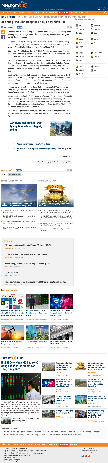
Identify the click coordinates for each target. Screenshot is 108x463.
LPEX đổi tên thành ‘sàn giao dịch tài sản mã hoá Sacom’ (36, 343)
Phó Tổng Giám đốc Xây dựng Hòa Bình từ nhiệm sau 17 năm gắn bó (19, 222)
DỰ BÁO (15, 13)
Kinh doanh (8, 248)
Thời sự (58, 416)
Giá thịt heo (29, 435)
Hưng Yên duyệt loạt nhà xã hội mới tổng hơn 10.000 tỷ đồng (27, 263)
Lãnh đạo (38, 17)
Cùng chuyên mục (48, 180)
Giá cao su (44, 435)
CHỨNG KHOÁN (53, 13)
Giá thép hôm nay (9, 435)
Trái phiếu (82, 17)
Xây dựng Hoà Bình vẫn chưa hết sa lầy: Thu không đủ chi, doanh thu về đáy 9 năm (18, 205)
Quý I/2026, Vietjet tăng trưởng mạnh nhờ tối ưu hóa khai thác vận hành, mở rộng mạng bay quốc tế (56, 211)
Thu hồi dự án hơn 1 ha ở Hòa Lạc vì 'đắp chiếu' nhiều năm (26, 254)
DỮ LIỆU (81, 13)
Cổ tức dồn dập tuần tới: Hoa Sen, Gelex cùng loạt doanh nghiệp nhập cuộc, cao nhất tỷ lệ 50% (55, 203)
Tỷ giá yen (38, 431)
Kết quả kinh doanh (25, 17)
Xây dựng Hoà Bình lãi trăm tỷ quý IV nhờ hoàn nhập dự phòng (26, 126)
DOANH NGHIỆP (63, 13)
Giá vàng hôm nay (9, 431)
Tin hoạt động (70, 17)
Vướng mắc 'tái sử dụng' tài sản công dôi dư (64, 412)
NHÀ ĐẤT (44, 13)
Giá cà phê (63, 431)
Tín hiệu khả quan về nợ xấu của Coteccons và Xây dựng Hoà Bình (19, 211)
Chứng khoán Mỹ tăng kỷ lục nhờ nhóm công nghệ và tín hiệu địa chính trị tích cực (96, 414)
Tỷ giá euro (46, 431)
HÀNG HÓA (22, 13)
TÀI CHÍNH (37, 13)
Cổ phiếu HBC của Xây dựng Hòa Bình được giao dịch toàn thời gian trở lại (44, 150)
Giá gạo (37, 435)
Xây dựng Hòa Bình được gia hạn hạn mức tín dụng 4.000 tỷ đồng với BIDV (19, 228)
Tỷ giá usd (30, 431)
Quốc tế (3, 348)
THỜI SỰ (9, 13)
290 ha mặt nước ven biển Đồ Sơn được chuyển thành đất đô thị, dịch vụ (95, 383)
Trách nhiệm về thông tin (11, 461)
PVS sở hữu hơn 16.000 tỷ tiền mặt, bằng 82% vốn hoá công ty (56, 230)
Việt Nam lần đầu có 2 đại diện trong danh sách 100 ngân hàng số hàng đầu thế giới (61, 313)
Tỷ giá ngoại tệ (21, 431)
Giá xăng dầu (96, 431)
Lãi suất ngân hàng (85, 431)
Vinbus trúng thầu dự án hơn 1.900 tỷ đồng (33, 144)
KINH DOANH (73, 13)
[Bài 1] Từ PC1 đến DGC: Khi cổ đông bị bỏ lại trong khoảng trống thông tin (36, 313)
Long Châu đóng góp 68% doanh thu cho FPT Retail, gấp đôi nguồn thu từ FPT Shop (56, 224)
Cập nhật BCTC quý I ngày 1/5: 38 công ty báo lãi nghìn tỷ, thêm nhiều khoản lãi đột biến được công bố (56, 217)
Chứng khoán (30, 319)
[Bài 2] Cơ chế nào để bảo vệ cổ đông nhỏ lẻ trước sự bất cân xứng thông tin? (19, 366)
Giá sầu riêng (20, 435)
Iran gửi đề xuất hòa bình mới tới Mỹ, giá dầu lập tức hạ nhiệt (11, 343)
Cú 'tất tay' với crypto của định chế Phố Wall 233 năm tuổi (61, 343)
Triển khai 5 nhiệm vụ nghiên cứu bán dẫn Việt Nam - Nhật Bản (28, 245)
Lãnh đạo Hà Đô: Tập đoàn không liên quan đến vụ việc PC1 (26, 419)
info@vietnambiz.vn (14, 459)
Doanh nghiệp (9, 17)
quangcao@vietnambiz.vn (93, 452)
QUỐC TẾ (29, 13)
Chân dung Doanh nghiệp (53, 17)
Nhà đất (7, 257)
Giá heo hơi (54, 431)
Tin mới (8, 241)
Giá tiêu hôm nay (73, 431)
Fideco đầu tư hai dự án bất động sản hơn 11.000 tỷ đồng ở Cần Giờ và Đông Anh (35, 282)
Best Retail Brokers (55, 435)
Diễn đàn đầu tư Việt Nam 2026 (71, 435)
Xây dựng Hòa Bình (14, 175)
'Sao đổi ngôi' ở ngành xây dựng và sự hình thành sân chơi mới (19, 217)
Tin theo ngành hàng (85, 19)
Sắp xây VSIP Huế (11, 273)
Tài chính (53, 319)
